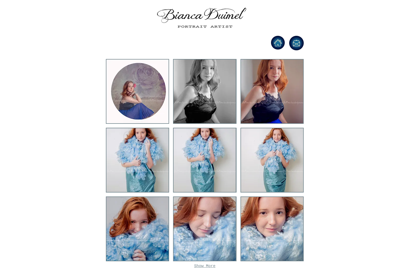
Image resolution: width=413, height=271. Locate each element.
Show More (204, 266)
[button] (137, 91)
